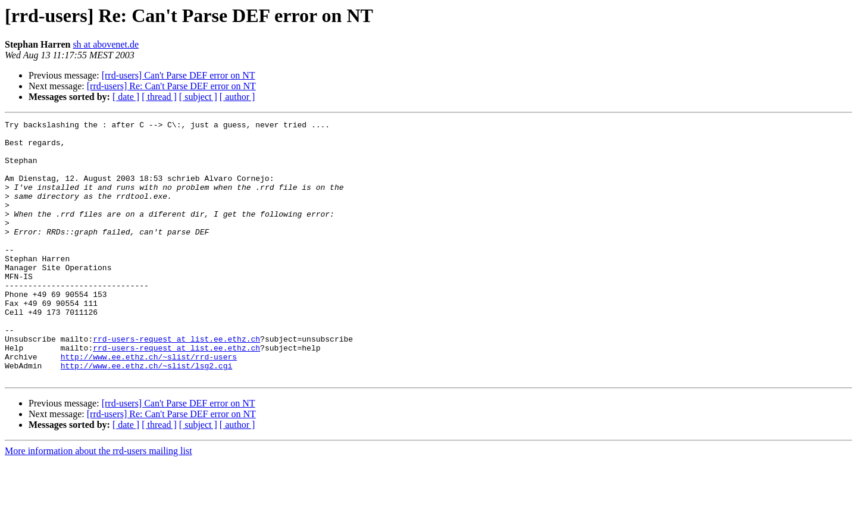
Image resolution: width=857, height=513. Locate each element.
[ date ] (125, 97)
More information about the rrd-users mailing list (98, 503)
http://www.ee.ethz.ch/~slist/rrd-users (149, 404)
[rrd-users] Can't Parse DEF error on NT (178, 75)
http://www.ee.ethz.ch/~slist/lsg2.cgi (147, 415)
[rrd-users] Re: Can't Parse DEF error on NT (171, 86)
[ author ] (237, 97)
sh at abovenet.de (106, 44)
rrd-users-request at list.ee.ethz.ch (176, 383)
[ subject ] (198, 97)
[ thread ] (159, 97)
